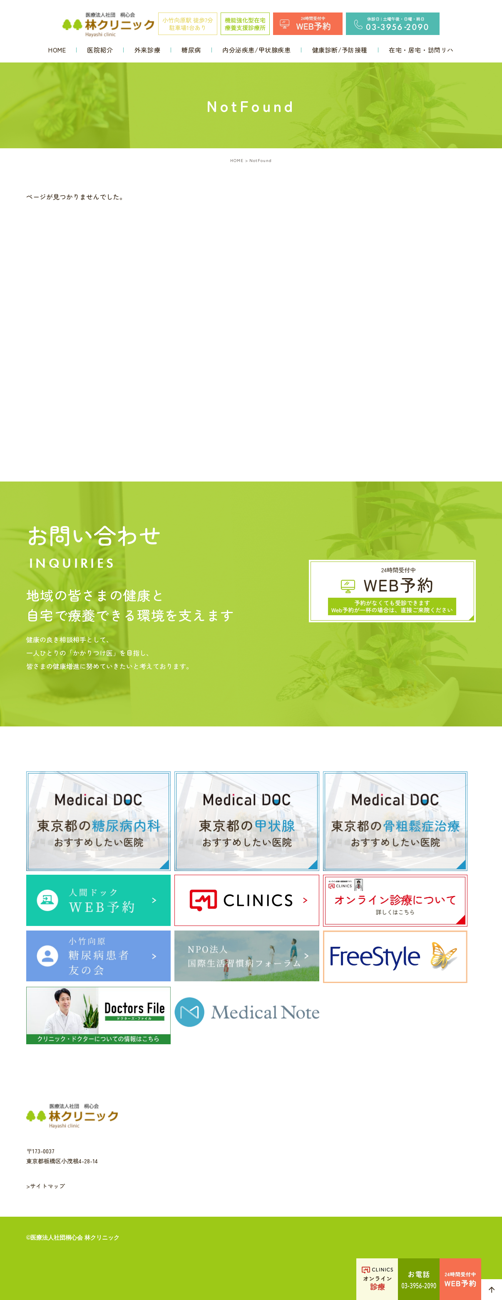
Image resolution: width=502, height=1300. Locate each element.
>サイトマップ (45, 1186)
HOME (57, 49)
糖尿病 (191, 49)
